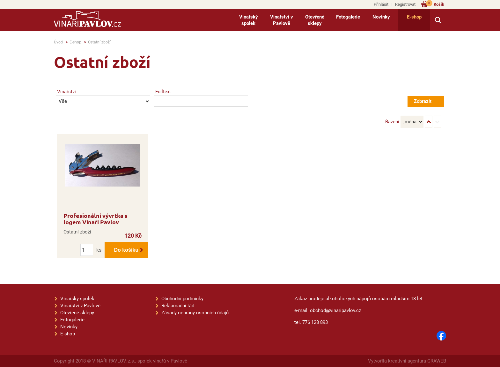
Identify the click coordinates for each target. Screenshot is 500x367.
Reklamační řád (177, 306)
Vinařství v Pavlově (281, 20)
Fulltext (163, 92)
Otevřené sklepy (314, 20)
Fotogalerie (348, 17)
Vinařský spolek (248, 20)
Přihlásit (381, 4)
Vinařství (66, 92)
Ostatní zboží (99, 42)
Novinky (381, 17)
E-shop (414, 17)
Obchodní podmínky (182, 299)
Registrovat (405, 4)
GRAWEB (436, 361)
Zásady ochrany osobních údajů (195, 313)
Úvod (58, 42)
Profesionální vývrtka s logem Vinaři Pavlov (95, 219)
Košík (435, 4)
